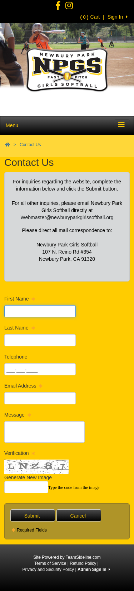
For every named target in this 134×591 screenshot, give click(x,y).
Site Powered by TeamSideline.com (67, 557)
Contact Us (30, 144)
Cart (90, 17)
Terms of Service (50, 563)
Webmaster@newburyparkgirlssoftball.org (67, 217)
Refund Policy (83, 563)
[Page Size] (40, 311)
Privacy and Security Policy (48, 569)
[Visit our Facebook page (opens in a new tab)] (58, 7)
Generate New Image (28, 477)
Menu (12, 125)
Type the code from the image (73, 487)
